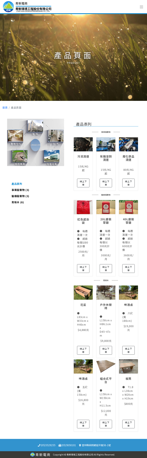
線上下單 (83, 183)
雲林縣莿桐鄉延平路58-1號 (95, 445)
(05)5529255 (46, 445)
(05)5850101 (67, 445)
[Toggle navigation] (141, 6)
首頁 (5, 107)
